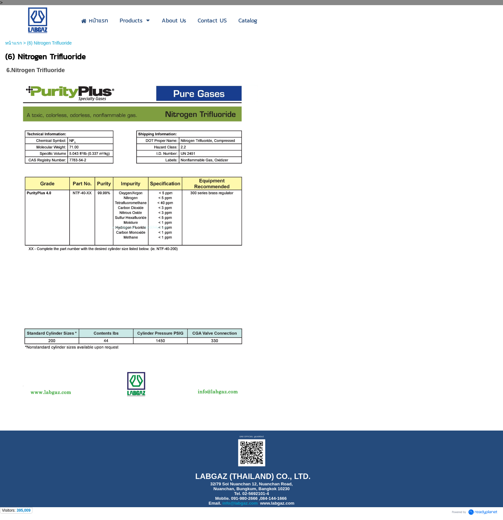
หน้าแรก (13, 43)
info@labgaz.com (240, 503)
